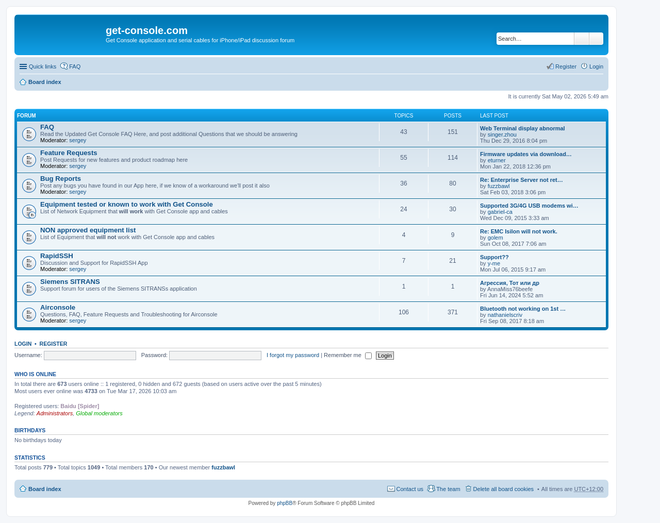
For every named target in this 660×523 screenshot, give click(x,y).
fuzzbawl (499, 186)
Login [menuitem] (596, 66)
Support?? (494, 257)
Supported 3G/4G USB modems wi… (529, 206)
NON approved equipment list (88, 230)
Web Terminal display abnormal (522, 128)
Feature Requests (68, 153)
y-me (494, 263)
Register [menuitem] (565, 66)
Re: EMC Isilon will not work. (518, 231)
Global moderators (99, 413)
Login (22, 344)
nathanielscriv (505, 315)
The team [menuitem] (448, 489)
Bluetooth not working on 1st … (523, 309)
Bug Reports (60, 178)
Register (54, 344)
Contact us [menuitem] (410, 489)
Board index (44, 82)
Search (581, 38)
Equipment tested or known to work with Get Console (126, 204)
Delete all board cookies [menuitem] (503, 489)
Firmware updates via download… (526, 154)
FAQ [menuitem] (74, 66)
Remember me (348, 355)
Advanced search (596, 38)
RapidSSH (56, 256)
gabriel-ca (500, 212)
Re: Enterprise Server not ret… (521, 180)
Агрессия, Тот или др (509, 283)
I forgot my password (293, 355)
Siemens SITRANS (70, 281)
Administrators (55, 413)
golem (495, 237)
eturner (497, 160)
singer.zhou (502, 134)
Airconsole (57, 307)
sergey (77, 140)
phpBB (284, 503)
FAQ (47, 127)
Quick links (42, 66)
